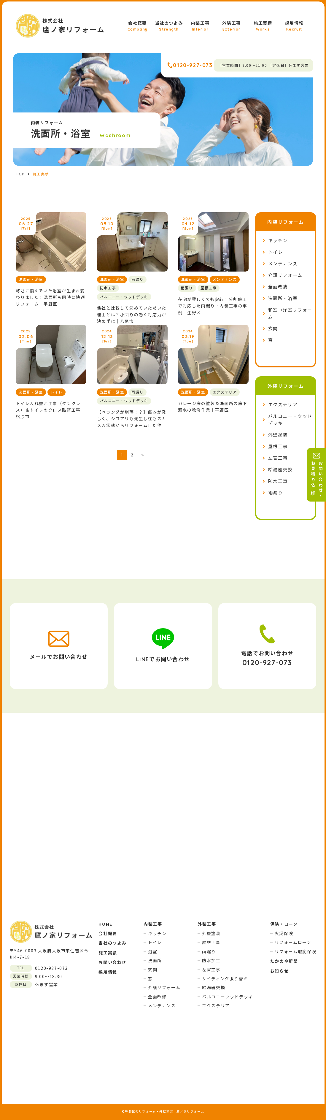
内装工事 (200, 26)
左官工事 (278, 458)
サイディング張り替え (225, 978)
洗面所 (155, 960)
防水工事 (278, 481)
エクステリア (283, 404)
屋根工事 (278, 446)
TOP (20, 174)
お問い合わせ (112, 962)
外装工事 (231, 26)
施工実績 (263, 26)
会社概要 (138, 26)
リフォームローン (293, 942)
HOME (105, 924)
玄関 (273, 328)
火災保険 (284, 933)
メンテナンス (283, 263)
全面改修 (157, 997)
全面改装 (278, 287)
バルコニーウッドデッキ (227, 997)
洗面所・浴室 (283, 298)
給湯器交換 (280, 469)
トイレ (275, 252)
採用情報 (294, 26)
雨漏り (275, 493)
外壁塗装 (278, 435)
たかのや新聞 (284, 961)
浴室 (152, 951)
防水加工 (211, 960)
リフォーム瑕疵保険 (295, 951)
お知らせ (279, 971)
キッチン (278, 240)
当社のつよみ (169, 26)
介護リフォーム (285, 275)
